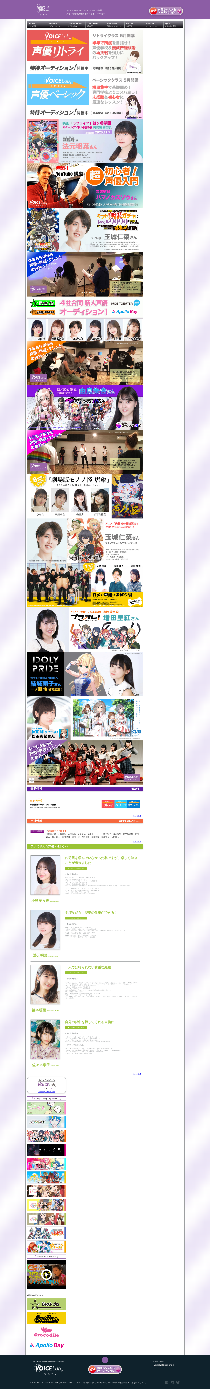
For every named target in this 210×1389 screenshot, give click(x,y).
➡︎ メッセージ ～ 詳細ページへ (76, 868)
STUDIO (154, 24)
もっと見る (137, 816)
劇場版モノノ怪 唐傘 (57, 831)
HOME (38, 24)
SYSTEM (57, 24)
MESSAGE (115, 24)
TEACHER (96, 24)
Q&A (174, 24)
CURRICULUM (76, 24)
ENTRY (135, 24)
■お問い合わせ (158, 1361)
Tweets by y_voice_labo (46, 1092)
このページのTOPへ (105, 1360)
